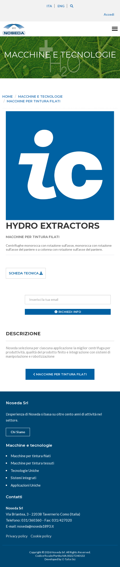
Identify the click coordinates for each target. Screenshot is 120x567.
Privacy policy (17, 536)
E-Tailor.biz (69, 559)
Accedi (109, 14)
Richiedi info (68, 312)
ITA (49, 6)
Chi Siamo (18, 432)
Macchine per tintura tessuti (32, 463)
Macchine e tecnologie (40, 96)
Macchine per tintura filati (33, 101)
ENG (61, 6)
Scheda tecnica (26, 273)
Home (7, 96)
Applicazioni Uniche (26, 485)
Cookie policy (41, 536)
